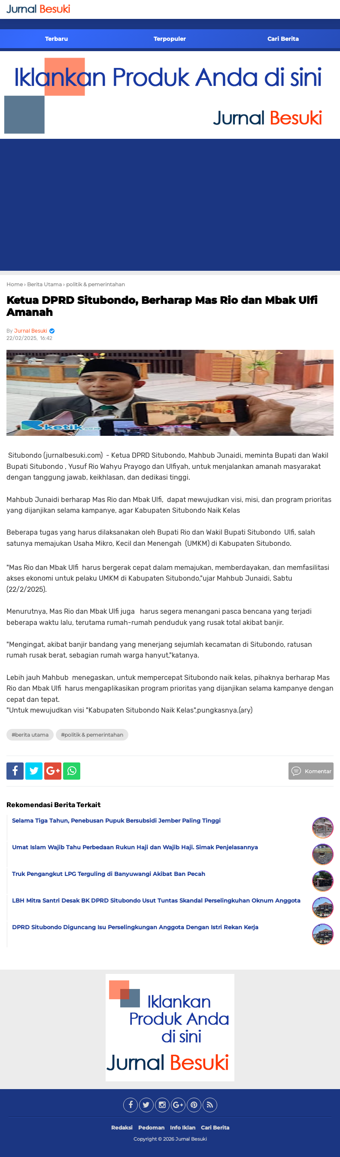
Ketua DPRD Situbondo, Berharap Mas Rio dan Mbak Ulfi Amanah (161, 306)
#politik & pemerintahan (92, 735)
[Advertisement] (170, 206)
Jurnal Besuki (191, 1139)
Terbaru (56, 38)
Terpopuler (170, 38)
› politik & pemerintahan (94, 284)
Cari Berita (283, 38)
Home (14, 284)
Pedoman (151, 1127)
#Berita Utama (30, 735)
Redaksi (122, 1127)
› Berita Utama (43, 284)
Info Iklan (182, 1127)
